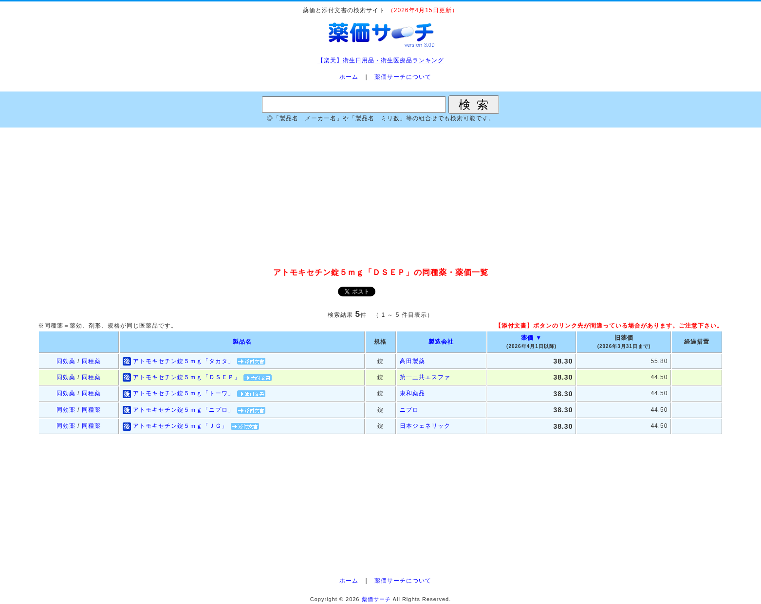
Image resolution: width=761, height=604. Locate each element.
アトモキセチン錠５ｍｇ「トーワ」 (183, 393)
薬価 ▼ (531, 337)
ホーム (348, 76)
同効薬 (65, 361)
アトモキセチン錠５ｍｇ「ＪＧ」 (180, 425)
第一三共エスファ (425, 377)
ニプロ (409, 409)
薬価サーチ (376, 599)
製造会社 (441, 341)
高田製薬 (412, 361)
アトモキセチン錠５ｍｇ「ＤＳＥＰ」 (187, 377)
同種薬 (91, 361)
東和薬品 (412, 393)
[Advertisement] (381, 198)
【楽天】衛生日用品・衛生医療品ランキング (380, 60)
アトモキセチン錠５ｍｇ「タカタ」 (183, 361)
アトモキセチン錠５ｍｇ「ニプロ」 (183, 409)
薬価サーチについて (402, 76)
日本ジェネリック (425, 425)
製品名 (242, 341)
